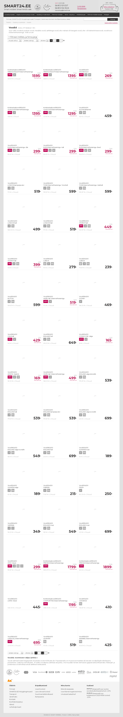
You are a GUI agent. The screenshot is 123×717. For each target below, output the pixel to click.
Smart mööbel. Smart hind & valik (18, 6)
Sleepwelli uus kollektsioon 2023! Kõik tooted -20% (98, 695)
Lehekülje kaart (15, 707)
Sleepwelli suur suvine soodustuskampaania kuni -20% (99, 690)
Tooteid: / (109, 9)
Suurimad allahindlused (44, 694)
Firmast (9, 19)
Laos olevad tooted (42, 692)
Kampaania (39, 697)
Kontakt (51, 19)
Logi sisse (81, 6)
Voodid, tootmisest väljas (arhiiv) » (23, 658)
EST (107, 3)
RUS (111, 3)
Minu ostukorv (109, 7)
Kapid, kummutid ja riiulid (25, 14)
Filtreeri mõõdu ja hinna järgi (22, 37)
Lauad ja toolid (9, 14)
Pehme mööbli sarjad (95, 14)
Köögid (106, 14)
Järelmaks (44, 19)
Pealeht (8, 22)
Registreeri (81, 8)
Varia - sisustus (70, 14)
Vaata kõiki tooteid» (111, 23)
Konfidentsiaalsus (60, 19)
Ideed (68, 19)
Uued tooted (40, 689)
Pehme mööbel (57, 14)
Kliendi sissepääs (67, 689)
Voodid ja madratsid (43, 14)
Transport (37, 19)
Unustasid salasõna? (68, 694)
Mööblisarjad (81, 14)
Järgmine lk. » (64, 40)
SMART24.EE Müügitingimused (23, 19)
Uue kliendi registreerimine (71, 692)
